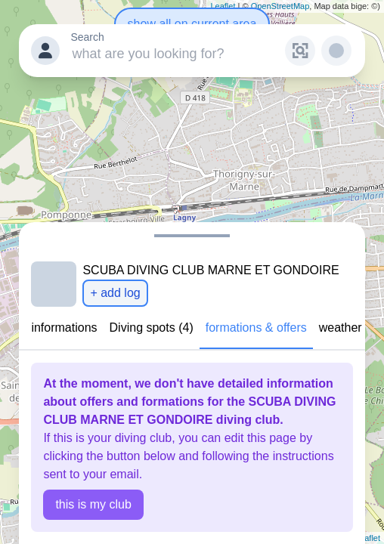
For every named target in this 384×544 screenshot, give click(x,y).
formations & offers (256, 327)
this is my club (93, 504)
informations (64, 327)
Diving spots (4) (152, 327)
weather (340, 327)
